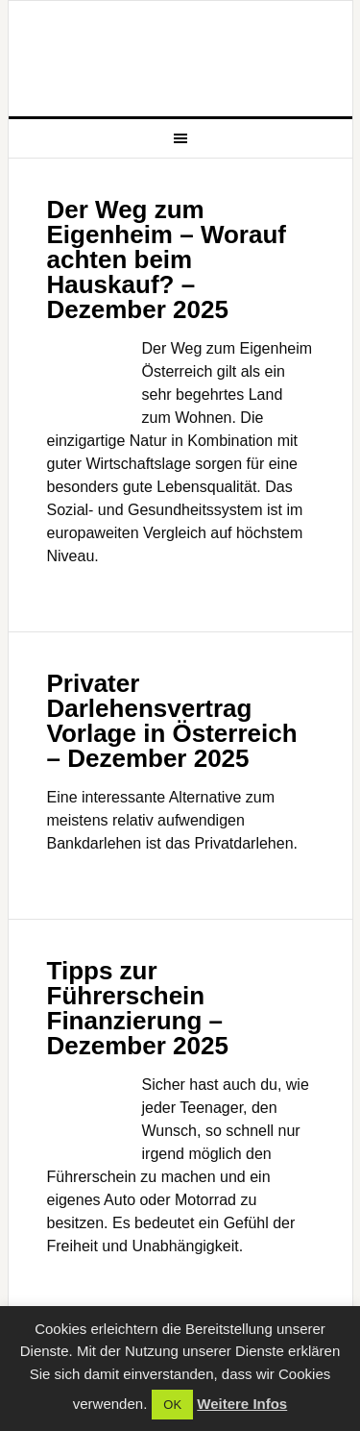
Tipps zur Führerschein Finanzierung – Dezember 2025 (137, 1008)
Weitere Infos (242, 1403)
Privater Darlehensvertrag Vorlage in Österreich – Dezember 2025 (172, 721)
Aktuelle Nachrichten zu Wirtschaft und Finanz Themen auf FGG (180, 58)
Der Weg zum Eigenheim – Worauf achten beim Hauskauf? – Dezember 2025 (166, 259)
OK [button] (172, 1404)
